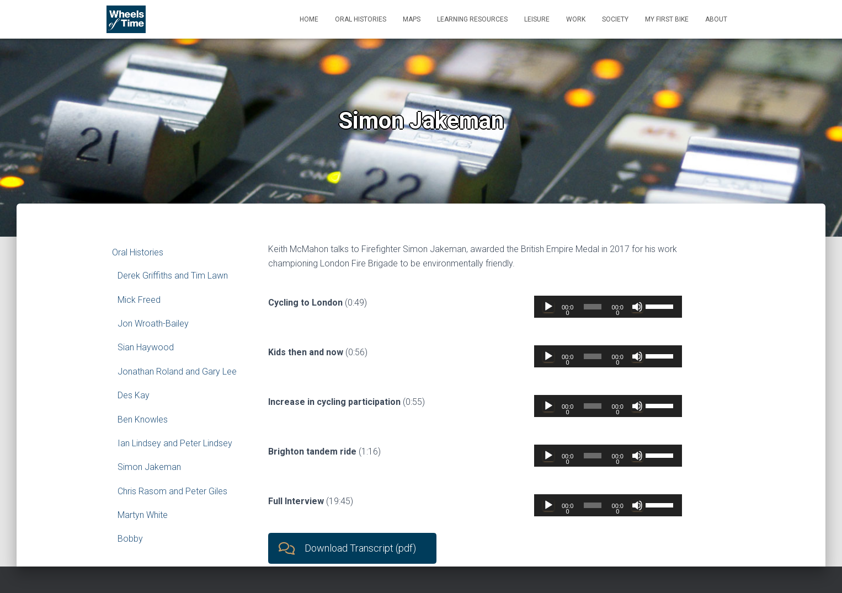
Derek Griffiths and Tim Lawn (173, 275)
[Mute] (637, 306)
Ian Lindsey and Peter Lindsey (175, 443)
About (716, 19)
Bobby (130, 538)
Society (615, 19)
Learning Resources (472, 19)
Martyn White (143, 515)
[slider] (592, 306)
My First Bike (667, 19)
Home (309, 19)
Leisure (537, 19)
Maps (411, 19)
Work (575, 19)
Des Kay (134, 395)
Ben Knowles (143, 419)
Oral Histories (360, 19)
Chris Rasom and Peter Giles (172, 491)
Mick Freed (139, 300)
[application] (608, 307)
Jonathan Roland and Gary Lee (177, 371)
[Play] (548, 306)
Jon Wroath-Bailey (153, 323)
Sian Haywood (146, 347)
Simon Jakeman (149, 467)
